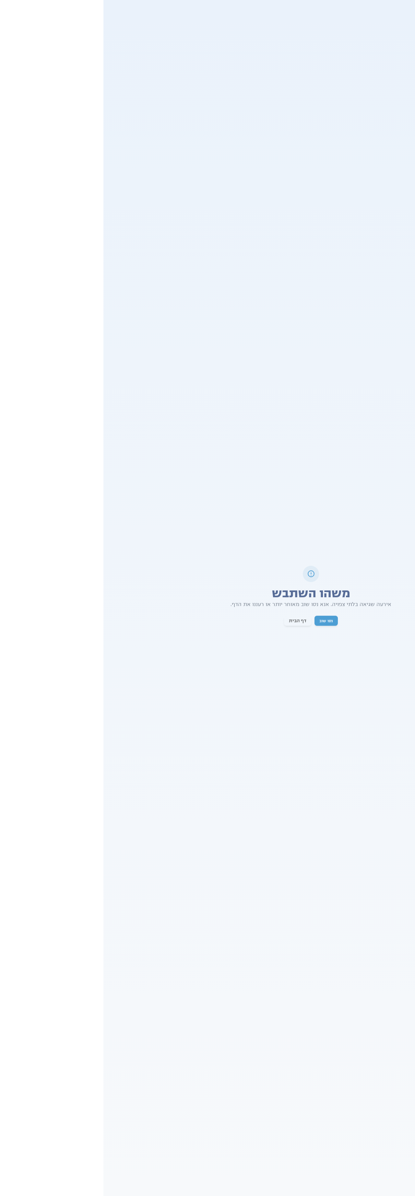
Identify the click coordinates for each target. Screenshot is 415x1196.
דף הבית (194, 621)
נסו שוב (223, 622)
